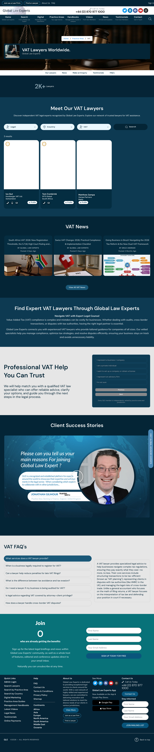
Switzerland (11, 201)
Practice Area (78, 38)
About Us (46, 3)
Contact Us (39, 693)
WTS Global (47, 199)
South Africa (47, 201)
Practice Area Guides (14, 707)
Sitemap (38, 705)
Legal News (9, 718)
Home (66, 38)
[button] (77, 484)
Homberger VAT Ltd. (14, 199)
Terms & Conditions (43, 697)
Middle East (39, 730)
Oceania (38, 733)
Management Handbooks (16, 711)
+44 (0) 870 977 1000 (90, 12)
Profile (32, 205)
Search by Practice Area (16, 695)
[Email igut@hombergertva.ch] (16, 205)
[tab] (48, 564)
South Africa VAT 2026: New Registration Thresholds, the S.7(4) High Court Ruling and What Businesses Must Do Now (31, 246)
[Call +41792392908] (7, 205)
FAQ (53, 3)
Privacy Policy (40, 701)
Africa (37, 715)
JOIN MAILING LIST (135, 731)
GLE (6, 745)
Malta (81, 202)
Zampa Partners (85, 200)
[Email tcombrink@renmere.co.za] (48, 205)
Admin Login (10, 687)
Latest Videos (11, 715)
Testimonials (10, 722)
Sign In (151, 3)
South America (41, 727)
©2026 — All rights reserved (24, 746)
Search (130, 129)
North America (41, 724)
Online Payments (12, 726)
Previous (121, 399)
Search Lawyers (12, 691)
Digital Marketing (12, 703)
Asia (36, 718)
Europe (37, 721)
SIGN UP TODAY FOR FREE (113, 661)
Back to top (142, 745)
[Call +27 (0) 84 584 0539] (43, 205)
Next (121, 404)
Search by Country (13, 699)
